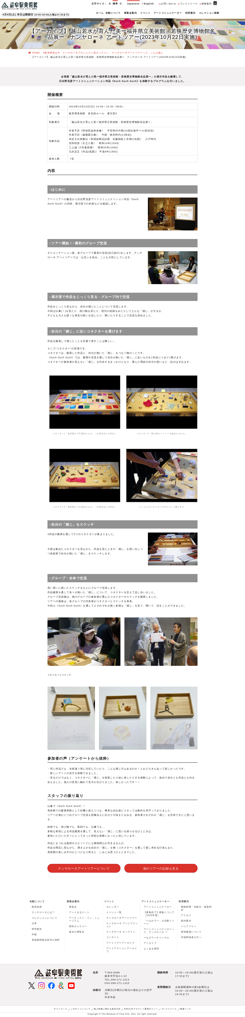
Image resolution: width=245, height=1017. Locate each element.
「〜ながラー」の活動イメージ (159, 922)
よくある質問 (151, 948)
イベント (109, 901)
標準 (115, 3)
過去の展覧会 (76, 932)
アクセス (186, 915)
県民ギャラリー (78, 926)
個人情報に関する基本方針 (107, 1009)
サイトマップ (60, 1009)
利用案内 (184, 901)
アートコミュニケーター (155, 901)
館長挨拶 (37, 907)
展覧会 (73, 907)
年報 (34, 934)
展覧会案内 (73, 901)
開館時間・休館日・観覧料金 (196, 908)
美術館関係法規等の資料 (46, 940)
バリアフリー (188, 926)
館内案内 (186, 921)
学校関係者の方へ (191, 937)
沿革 (34, 923)
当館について (37, 901)
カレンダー (112, 907)
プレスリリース (189, 3)
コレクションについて (44, 918)
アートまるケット (79, 912)
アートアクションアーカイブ (121, 950)
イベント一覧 (114, 912)
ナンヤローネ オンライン (120, 932)
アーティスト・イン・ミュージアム (84, 919)
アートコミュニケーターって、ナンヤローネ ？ (159, 931)
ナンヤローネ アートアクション (122, 925)
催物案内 (206, 3)
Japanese (133, 3)
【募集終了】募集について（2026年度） (159, 914)
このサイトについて (80, 1009)
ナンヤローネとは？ (43, 912)
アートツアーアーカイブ (120, 943)
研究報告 (37, 929)
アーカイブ (150, 943)
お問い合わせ (168, 3)
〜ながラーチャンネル (156, 937)
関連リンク (185, 1009)
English (149, 3)
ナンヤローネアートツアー (121, 918)
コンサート (112, 937)
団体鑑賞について (191, 932)
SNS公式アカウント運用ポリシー (141, 1009)
